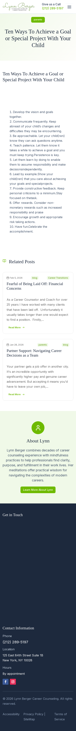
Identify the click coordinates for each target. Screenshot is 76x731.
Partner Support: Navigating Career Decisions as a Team (34, 353)
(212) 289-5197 (52, 8)
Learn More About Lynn (38, 489)
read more (14, 327)
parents (38, 19)
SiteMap (29, 719)
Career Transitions (58, 277)
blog (34, 277)
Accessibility (11, 714)
